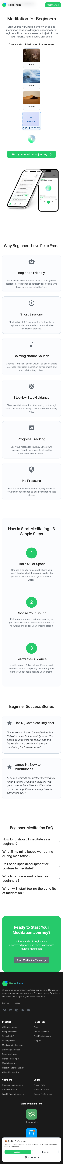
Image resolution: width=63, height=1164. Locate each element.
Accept (17, 1152)
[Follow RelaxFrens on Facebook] (22, 1010)
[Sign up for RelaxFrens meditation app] (5, 1002)
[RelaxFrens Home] (31, 983)
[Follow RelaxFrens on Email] (28, 1010)
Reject (45, 1152)
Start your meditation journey (31, 154)
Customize (31, 1157)
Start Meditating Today (31, 960)
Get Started (53, 5)
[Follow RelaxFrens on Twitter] (4, 1010)
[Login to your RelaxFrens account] (17, 1002)
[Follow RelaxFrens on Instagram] (16, 1010)
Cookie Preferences (43, 1094)
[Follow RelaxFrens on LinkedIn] (10, 1010)
